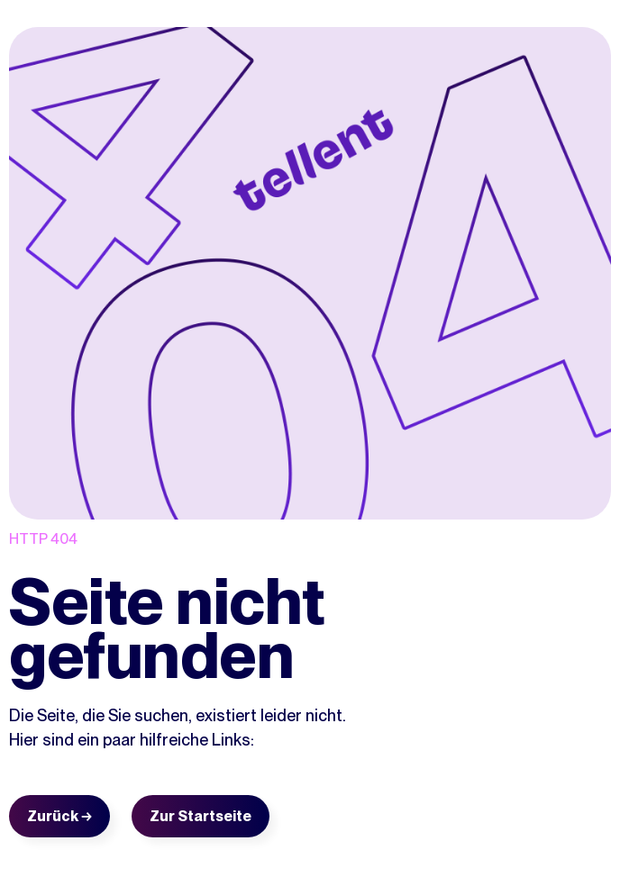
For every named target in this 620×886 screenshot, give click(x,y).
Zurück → (59, 816)
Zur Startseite (200, 816)
